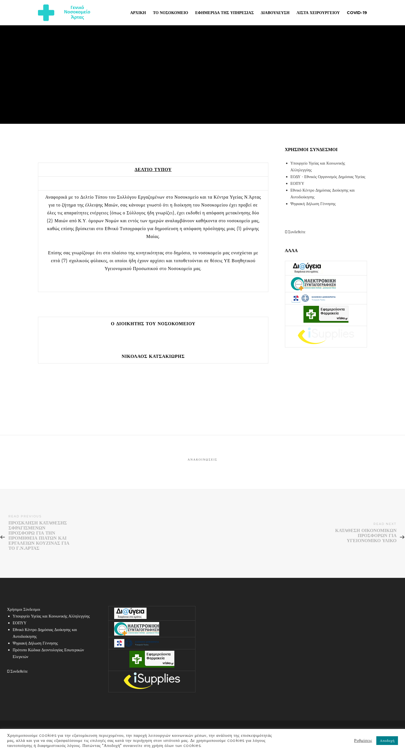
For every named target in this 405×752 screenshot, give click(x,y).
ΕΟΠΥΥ (297, 183)
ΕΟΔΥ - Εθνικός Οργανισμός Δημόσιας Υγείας (328, 176)
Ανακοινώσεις (202, 459)
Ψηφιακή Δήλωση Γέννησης (313, 203)
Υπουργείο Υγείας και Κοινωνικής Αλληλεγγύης (51, 616)
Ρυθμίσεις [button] (363, 740)
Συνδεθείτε (295, 231)
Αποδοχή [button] (387, 740)
